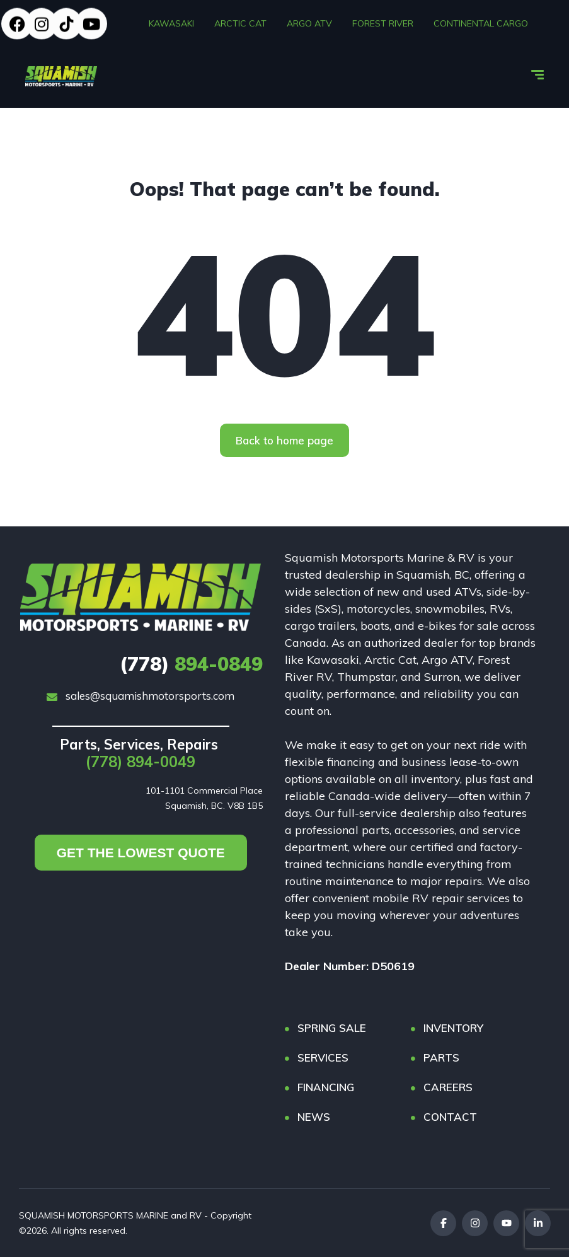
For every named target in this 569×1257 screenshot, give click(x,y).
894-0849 (191, 664)
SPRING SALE (331, 1027)
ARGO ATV (309, 21)
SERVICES (322, 1057)
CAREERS (448, 1087)
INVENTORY (453, 1027)
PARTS (441, 1057)
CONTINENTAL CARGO (481, 21)
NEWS (313, 1116)
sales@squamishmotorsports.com (140, 695)
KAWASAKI (171, 21)
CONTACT (450, 1116)
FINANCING (325, 1087)
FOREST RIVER (382, 21)
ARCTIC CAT (240, 21)
